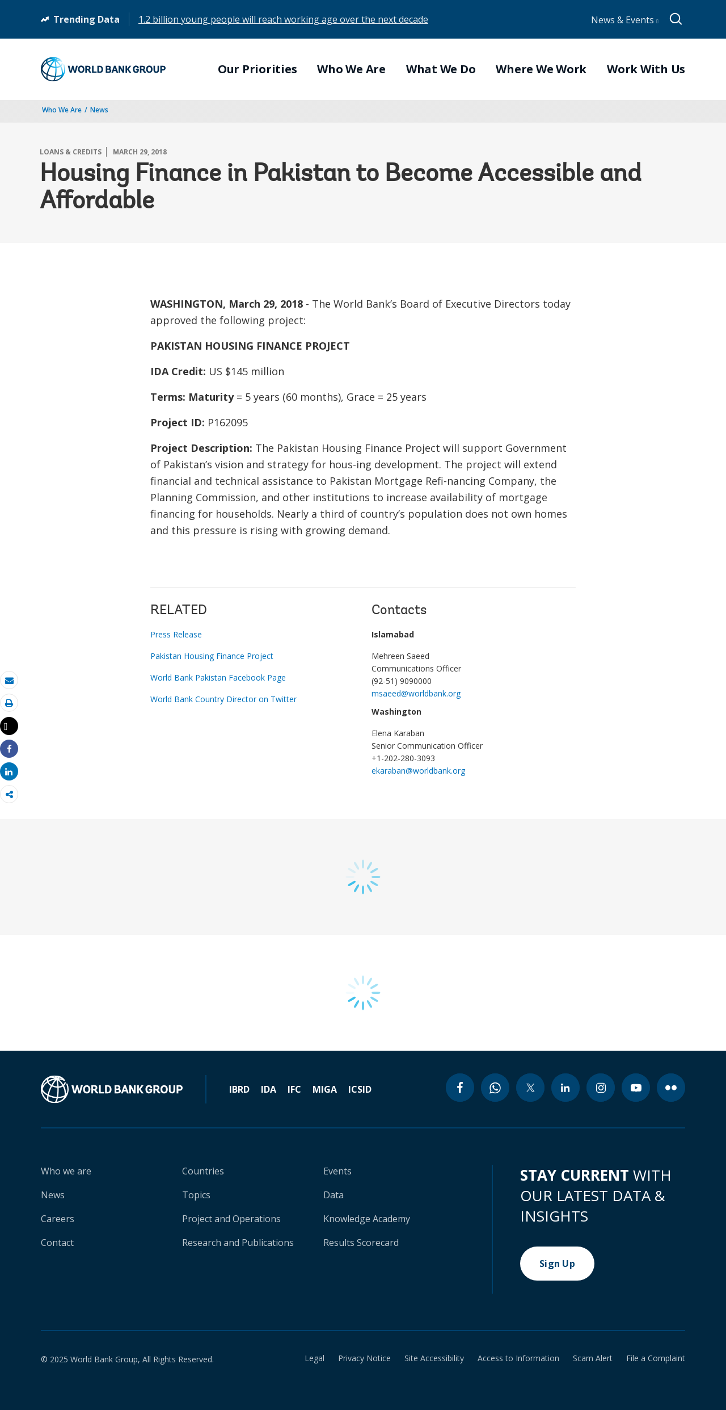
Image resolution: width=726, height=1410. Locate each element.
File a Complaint (655, 1358)
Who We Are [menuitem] (351, 69)
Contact (57, 1242)
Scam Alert (593, 1358)
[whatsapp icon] (495, 1087)
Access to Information (518, 1358)
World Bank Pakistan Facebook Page (218, 677)
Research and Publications (238, 1242)
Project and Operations (231, 1218)
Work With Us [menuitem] (646, 69)
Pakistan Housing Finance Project (211, 656)
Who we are (66, 1171)
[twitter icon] (530, 1087)
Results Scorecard (361, 1242)
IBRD (239, 1089)
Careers (57, 1218)
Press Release (176, 634)
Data (333, 1195)
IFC (294, 1089)
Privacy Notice (364, 1358)
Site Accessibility (434, 1358)
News (99, 110)
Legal (314, 1358)
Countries (203, 1171)
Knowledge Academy (366, 1218)
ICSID (360, 1089)
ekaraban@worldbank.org (418, 770)
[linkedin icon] (565, 1087)
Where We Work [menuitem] (541, 69)
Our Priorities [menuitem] (257, 69)
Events (337, 1171)
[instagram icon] (600, 1087)
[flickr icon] (671, 1087)
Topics (196, 1195)
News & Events (625, 20)
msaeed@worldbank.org (416, 693)
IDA (268, 1089)
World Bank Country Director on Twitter (223, 699)
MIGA (325, 1089)
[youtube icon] (636, 1087)
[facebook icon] (460, 1087)
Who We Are (62, 110)
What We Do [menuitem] (441, 69)
